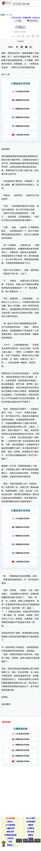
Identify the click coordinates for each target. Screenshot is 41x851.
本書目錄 (36, 18)
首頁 (25, 840)
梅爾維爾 (27, 18)
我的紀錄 (33, 21)
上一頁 (19, 840)
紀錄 (19, 21)
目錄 (31, 840)
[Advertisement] (20, 789)
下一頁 (37, 840)
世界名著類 (16, 18)
